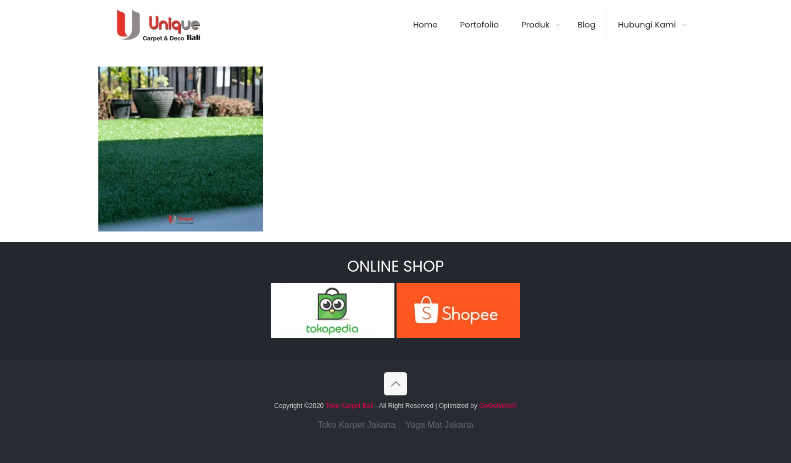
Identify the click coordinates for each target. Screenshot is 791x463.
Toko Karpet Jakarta (356, 424)
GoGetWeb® (497, 406)
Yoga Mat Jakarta (439, 424)
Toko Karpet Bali (349, 406)
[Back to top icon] (395, 383)
